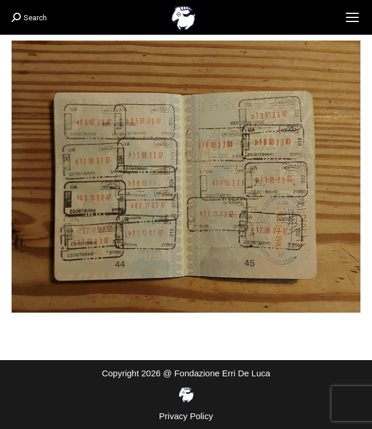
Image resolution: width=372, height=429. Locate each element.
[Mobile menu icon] (352, 17)
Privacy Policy (186, 416)
